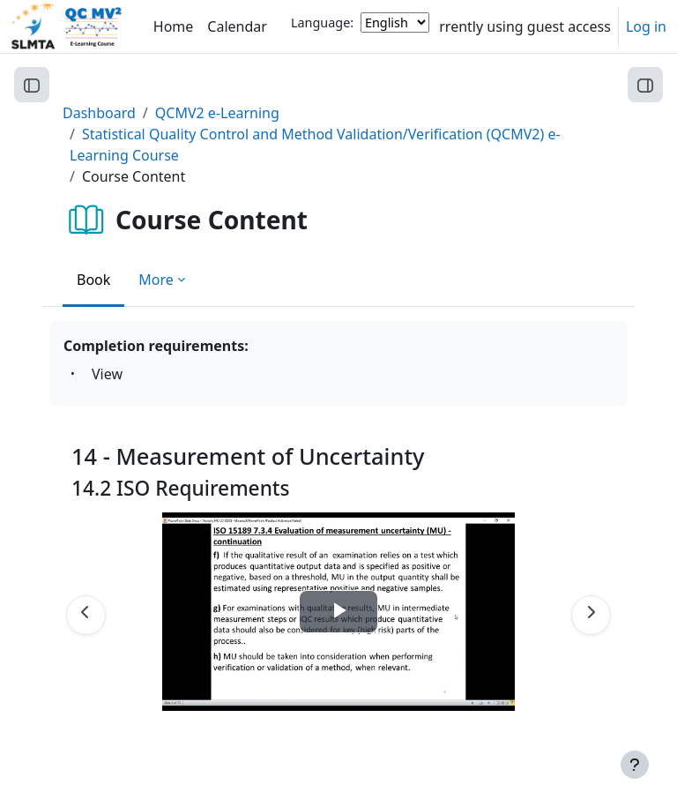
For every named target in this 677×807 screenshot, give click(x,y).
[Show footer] (635, 765)
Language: (322, 22)
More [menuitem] (156, 279)
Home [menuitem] (173, 26)
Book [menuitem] (93, 279)
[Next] (591, 615)
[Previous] (86, 615)
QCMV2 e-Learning (217, 113)
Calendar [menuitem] (237, 26)
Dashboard (99, 113)
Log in (646, 26)
